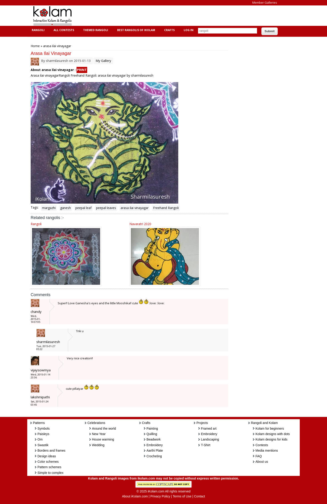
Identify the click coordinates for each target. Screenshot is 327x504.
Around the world (104, 428)
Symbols (43, 428)
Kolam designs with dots (272, 434)
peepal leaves (106, 208)
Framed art (208, 428)
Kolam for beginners (269, 428)
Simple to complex (50, 473)
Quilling (151, 434)
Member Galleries (264, 2)
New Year (99, 434)
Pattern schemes (49, 467)
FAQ (258, 456)
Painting (152, 428)
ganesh (65, 208)
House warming (103, 439)
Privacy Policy (160, 496)
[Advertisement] (160, 15)
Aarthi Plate (154, 450)
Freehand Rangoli (166, 208)
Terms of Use (182, 496)
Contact (199, 496)
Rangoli (37, 30)
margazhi (49, 208)
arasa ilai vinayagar (135, 208)
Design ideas (46, 456)
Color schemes (48, 461)
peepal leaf (83, 208)
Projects (202, 423)
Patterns (39, 423)
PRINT (82, 70)
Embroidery (154, 445)
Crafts (169, 30)
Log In (188, 30)
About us (261, 461)
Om (40, 439)
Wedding (98, 445)
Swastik (42, 445)
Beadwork (153, 439)
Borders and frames (51, 450)
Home (35, 46)
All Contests (63, 30)
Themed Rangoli (95, 30)
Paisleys (43, 434)
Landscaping (210, 439)
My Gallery (103, 60)
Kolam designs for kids (271, 439)
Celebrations (96, 423)
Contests (261, 445)
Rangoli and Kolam (264, 423)
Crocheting (154, 456)
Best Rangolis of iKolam (136, 30)
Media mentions (266, 450)
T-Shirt (205, 445)
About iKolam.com (135, 496)
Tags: (35, 207)
